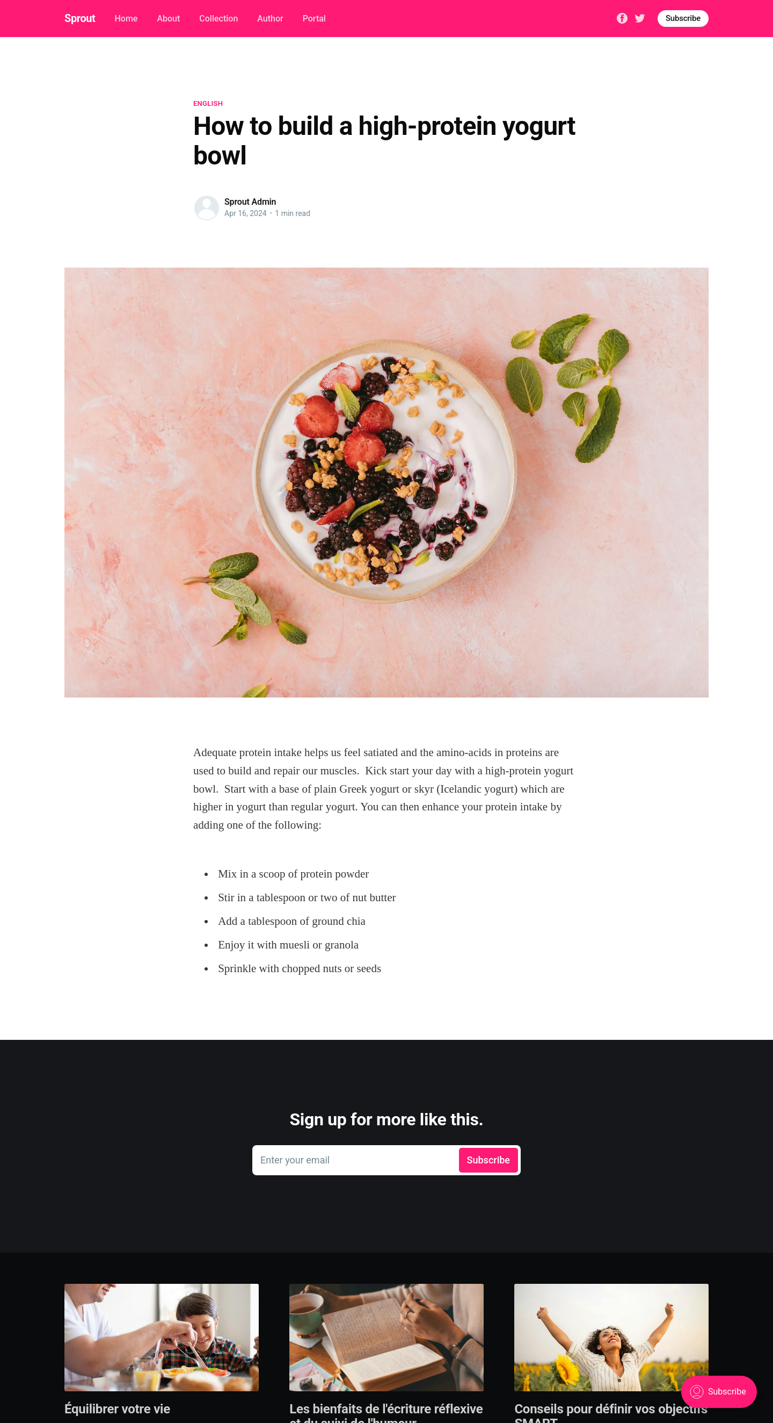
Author (270, 18)
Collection (218, 18)
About (168, 18)
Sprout (79, 18)
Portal (314, 18)
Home (125, 18)
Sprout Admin (250, 202)
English (208, 103)
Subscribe (683, 18)
